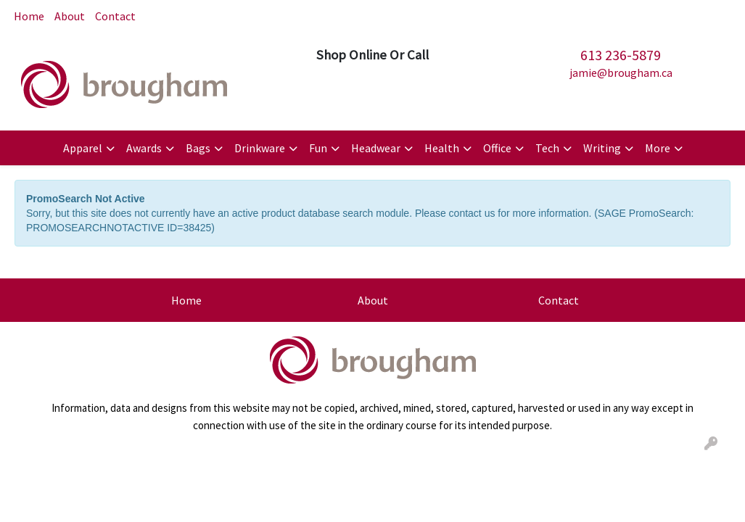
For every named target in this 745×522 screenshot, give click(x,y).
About (69, 16)
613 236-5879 (620, 55)
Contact (115, 16)
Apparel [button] (82, 148)
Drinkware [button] (259, 148)
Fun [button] (318, 148)
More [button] (657, 148)
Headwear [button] (375, 148)
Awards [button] (144, 148)
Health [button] (441, 148)
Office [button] (497, 148)
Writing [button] (602, 148)
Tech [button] (547, 148)
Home (29, 16)
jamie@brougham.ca (620, 72)
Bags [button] (198, 148)
